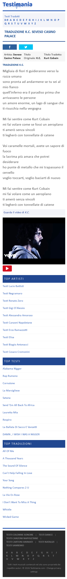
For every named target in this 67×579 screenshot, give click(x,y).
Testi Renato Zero (13, 300)
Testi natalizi (46, 542)
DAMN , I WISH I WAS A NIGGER (21, 434)
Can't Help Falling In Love (17, 473)
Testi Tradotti (12, 16)
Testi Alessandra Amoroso (18, 315)
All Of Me (8, 451)
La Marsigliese (11, 390)
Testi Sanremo (15, 545)
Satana (7, 398)
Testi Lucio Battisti (13, 286)
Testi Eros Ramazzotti (15, 330)
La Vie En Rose (11, 495)
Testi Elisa (8, 337)
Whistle (7, 509)
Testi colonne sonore (19, 535)
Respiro (7, 419)
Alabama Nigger (12, 368)
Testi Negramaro (12, 293)
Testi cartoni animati (19, 542)
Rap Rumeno (10, 376)
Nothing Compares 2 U (16, 487)
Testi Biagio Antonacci (15, 344)
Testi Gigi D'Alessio (14, 308)
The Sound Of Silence (15, 465)
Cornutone (9, 383)
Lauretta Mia (10, 412)
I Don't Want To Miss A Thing (19, 502)
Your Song (8, 480)
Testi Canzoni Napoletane (17, 322)
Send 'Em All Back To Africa (18, 405)
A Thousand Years (13, 458)
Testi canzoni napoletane (22, 538)
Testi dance (46, 535)
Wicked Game (11, 517)
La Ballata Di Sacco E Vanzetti (20, 427)
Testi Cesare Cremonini (16, 352)
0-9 (6, 20)
